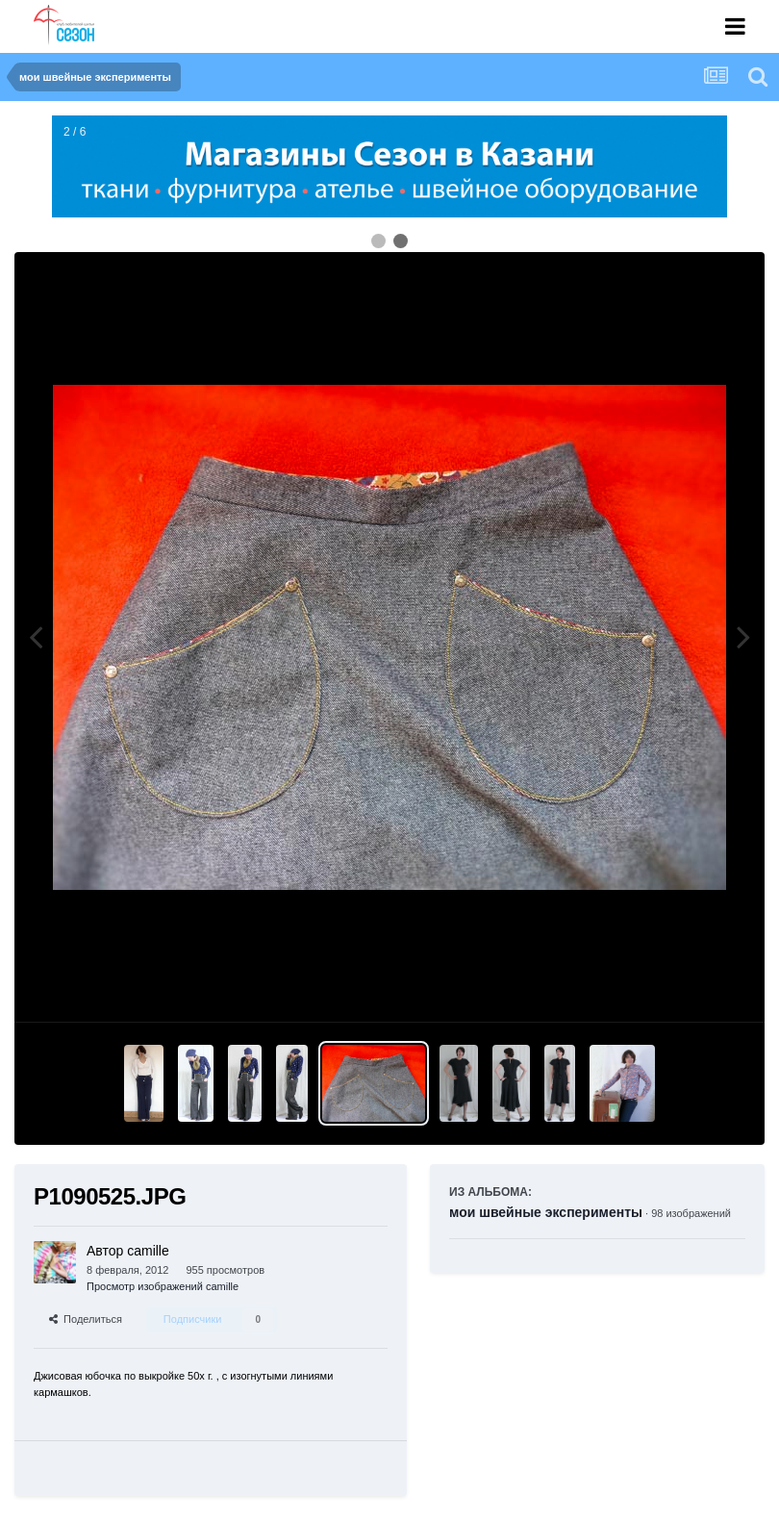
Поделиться (85, 1319)
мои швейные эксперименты (545, 1212)
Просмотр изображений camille (163, 1286)
